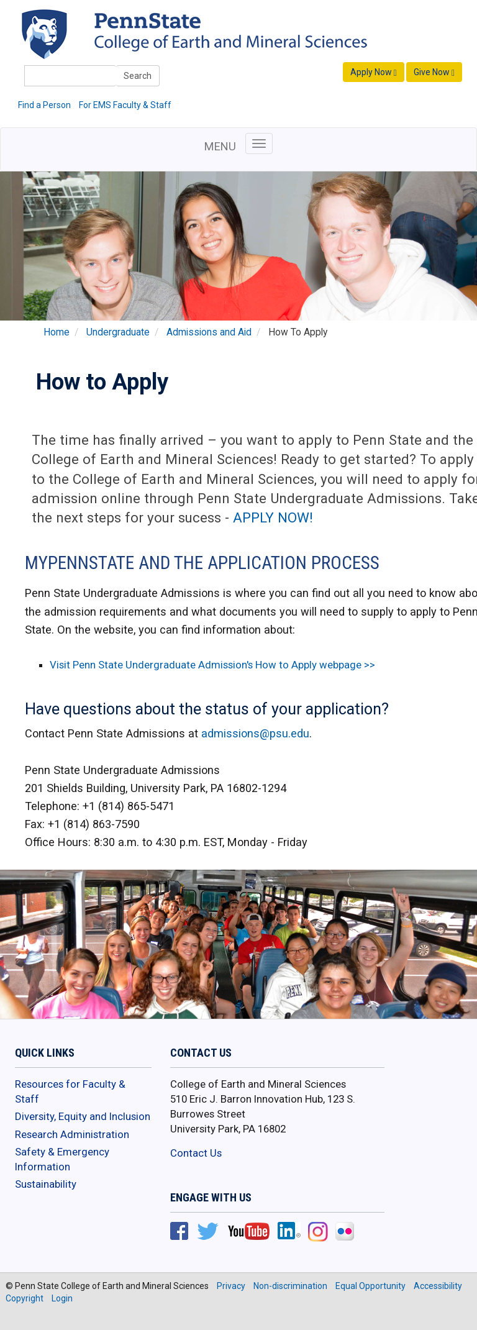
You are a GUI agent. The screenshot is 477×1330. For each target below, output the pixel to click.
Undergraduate (118, 332)
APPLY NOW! (273, 517)
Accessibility (438, 1286)
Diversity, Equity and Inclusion (82, 1116)
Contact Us (196, 1153)
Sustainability (45, 1184)
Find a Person (44, 105)
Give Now (434, 72)
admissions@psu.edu (255, 733)
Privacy (231, 1286)
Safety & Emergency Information (62, 1159)
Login (62, 1298)
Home (56, 332)
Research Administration (72, 1134)
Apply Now (373, 72)
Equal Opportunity (370, 1286)
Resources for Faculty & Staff (70, 1091)
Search (138, 76)
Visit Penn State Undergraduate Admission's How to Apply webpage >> (212, 664)
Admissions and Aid (209, 332)
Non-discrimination (290, 1286)
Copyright (24, 1298)
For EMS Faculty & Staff (125, 105)
